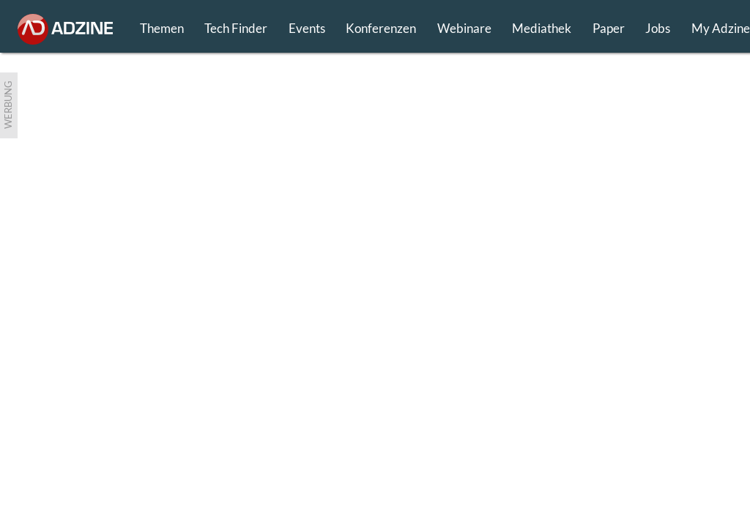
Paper (609, 28)
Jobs (657, 28)
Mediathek (541, 28)
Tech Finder (235, 28)
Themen (162, 28)
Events (307, 28)
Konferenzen (381, 28)
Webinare (464, 28)
